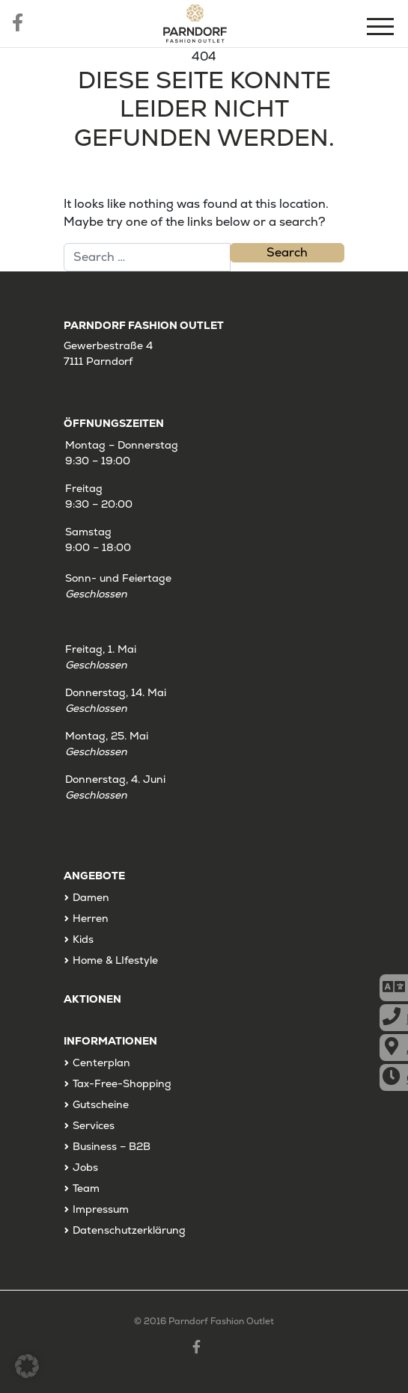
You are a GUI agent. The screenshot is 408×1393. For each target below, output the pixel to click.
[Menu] (382, 29)
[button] (27, 1366)
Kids (83, 939)
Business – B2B (111, 1146)
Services (94, 1125)
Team (86, 1188)
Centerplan (101, 1062)
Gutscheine (101, 1104)
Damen (91, 897)
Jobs (85, 1167)
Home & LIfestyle (115, 960)
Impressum (101, 1209)
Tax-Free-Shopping (122, 1083)
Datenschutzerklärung (129, 1230)
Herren (91, 918)
